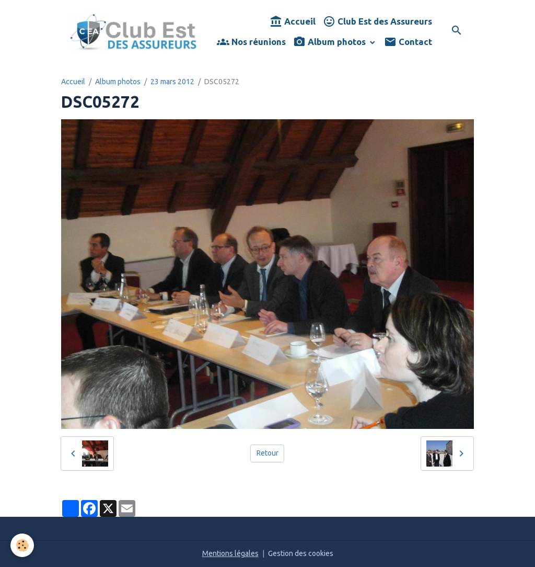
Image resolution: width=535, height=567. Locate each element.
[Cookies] (22, 545)
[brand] (133, 31)
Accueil (293, 21)
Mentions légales (230, 553)
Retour (267, 453)
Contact (408, 42)
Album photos (330, 42)
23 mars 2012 (172, 81)
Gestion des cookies (300, 553)
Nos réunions (251, 42)
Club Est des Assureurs (377, 21)
